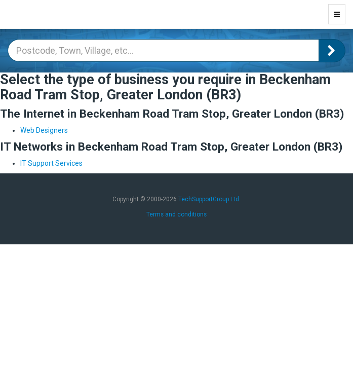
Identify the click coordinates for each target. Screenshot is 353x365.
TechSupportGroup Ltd (208, 199)
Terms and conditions (176, 214)
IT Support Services (51, 163)
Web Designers (44, 130)
